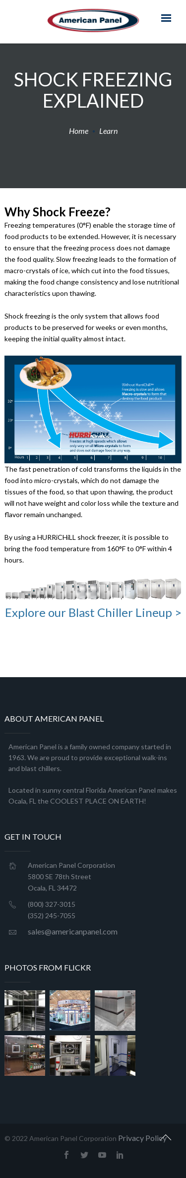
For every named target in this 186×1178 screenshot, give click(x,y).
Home (78, 130)
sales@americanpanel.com (73, 931)
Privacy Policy (142, 1137)
